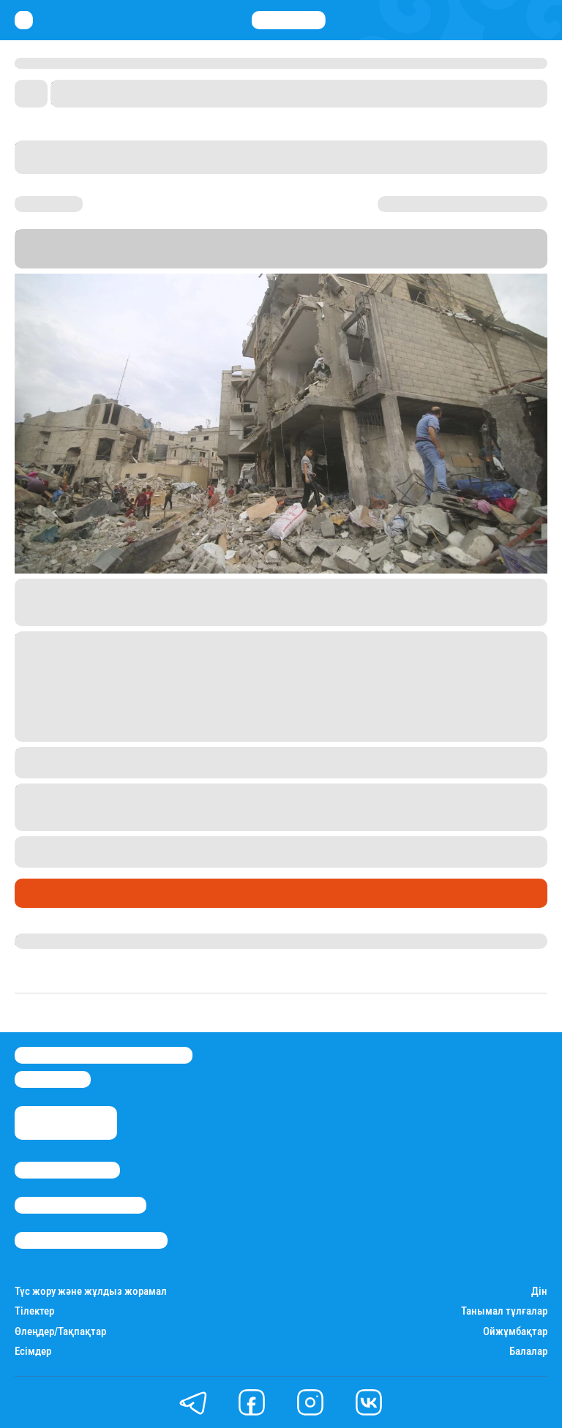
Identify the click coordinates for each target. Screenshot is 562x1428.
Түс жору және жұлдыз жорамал (91, 1291)
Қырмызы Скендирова (78, 940)
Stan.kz (78, 261)
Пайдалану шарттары (91, 1240)
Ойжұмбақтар (515, 1332)
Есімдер (33, 1351)
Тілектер (34, 1311)
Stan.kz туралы (67, 1170)
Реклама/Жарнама (80, 1205)
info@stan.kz (53, 1079)
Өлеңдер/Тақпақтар (60, 1332)
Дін (539, 1291)
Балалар (528, 1351)
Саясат (37, 893)
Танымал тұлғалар (504, 1311)
